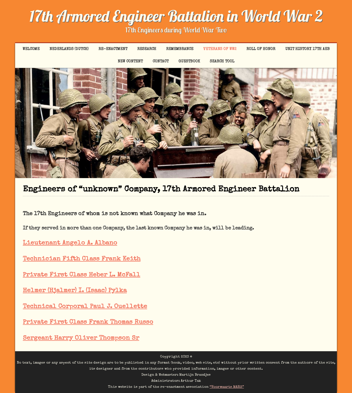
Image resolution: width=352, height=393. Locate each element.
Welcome (31, 49)
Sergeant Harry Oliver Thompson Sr (81, 338)
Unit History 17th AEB (307, 49)
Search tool (222, 61)
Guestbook (189, 61)
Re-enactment (112, 49)
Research (146, 49)
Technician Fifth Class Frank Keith (82, 259)
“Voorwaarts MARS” (227, 387)
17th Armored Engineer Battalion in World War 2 (176, 16)
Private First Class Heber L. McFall (81, 275)
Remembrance (179, 49)
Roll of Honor (260, 49)
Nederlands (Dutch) (69, 49)
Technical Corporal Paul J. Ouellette (85, 307)
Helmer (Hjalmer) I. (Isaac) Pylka (75, 291)
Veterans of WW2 (220, 49)
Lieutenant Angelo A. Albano (70, 243)
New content (130, 61)
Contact (161, 61)
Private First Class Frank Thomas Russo (88, 322)
